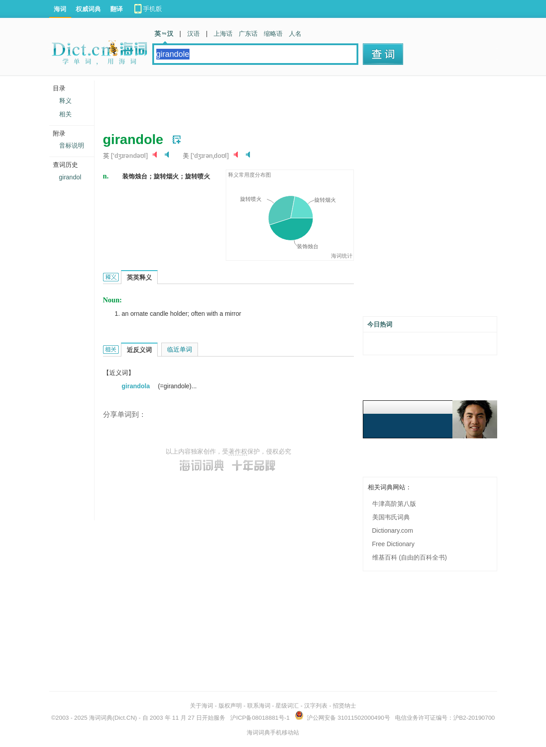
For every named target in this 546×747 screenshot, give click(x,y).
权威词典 (88, 9)
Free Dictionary (393, 544)
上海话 (223, 33)
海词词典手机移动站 (273, 732)
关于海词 (201, 705)
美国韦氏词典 (391, 517)
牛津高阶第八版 (394, 503)
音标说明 (71, 145)
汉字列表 (315, 705)
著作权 (237, 451)
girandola (137, 386)
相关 (65, 114)
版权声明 (230, 705)
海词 (60, 9)
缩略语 (273, 33)
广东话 (248, 33)
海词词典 (100, 717)
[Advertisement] (266, 101)
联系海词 (259, 705)
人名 (295, 33)
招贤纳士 (344, 705)
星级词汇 (287, 705)
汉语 (193, 33)
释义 (65, 100)
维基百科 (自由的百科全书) (409, 557)
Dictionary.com (392, 530)
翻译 (116, 9)
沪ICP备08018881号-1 (259, 717)
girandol (70, 177)
